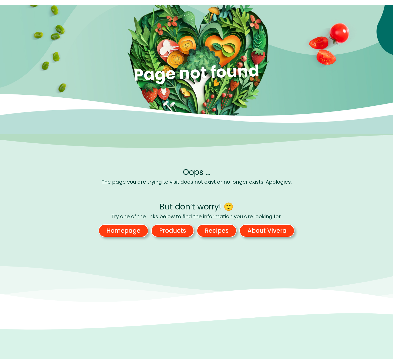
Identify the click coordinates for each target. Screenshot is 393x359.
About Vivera (266, 230)
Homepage (124, 230)
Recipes (217, 230)
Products (172, 230)
